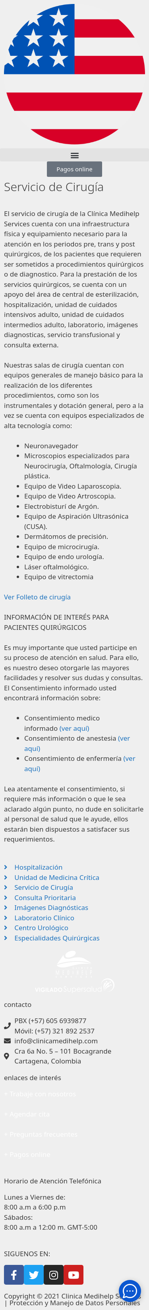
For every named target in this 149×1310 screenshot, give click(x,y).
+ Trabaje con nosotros (40, 1093)
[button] (74, 154)
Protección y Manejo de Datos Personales (75, 1302)
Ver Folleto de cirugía (37, 596)
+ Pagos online (27, 1154)
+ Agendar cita (27, 1114)
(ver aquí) (74, 728)
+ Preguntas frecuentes (40, 1134)
